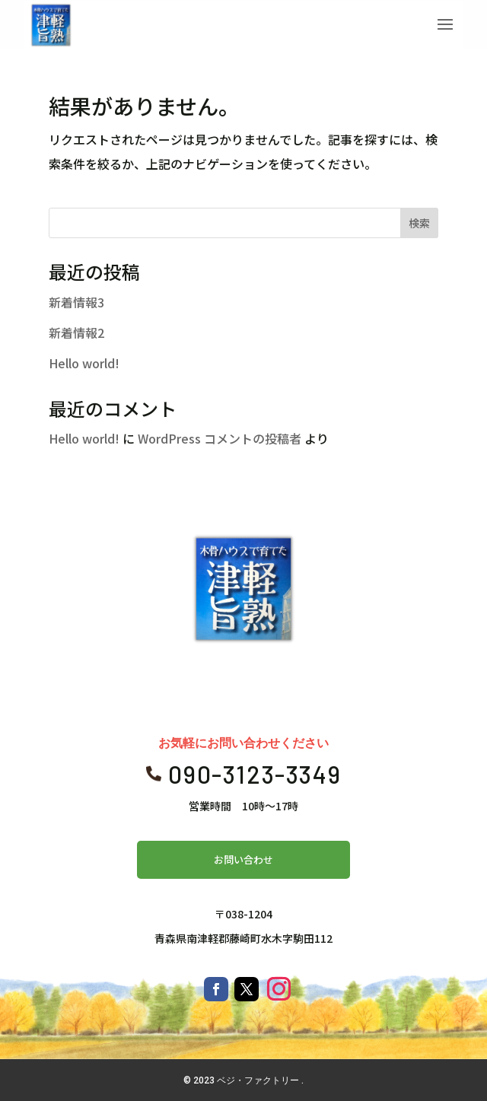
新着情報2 (76, 332)
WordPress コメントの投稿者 (219, 438)
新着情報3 (76, 302)
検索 (419, 223)
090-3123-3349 (254, 773)
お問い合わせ (243, 859)
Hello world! (84, 363)
